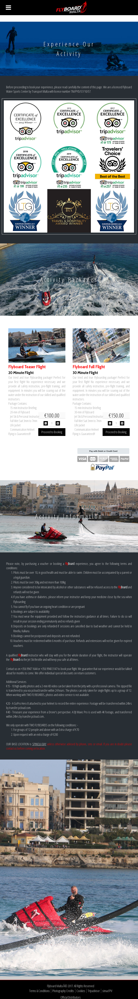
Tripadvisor (94, 991)
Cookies (80, 991)
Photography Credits (63, 991)
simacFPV (107, 991)
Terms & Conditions (39, 991)
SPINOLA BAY (39, 744)
